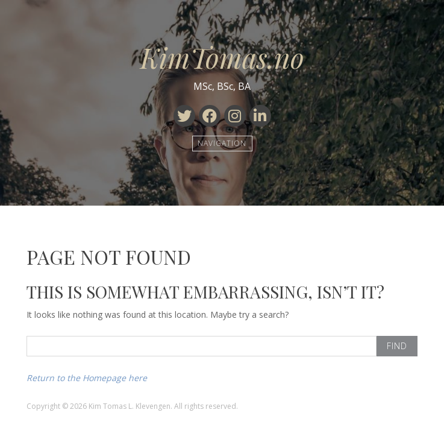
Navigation (222, 143)
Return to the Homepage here (87, 378)
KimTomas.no (222, 57)
